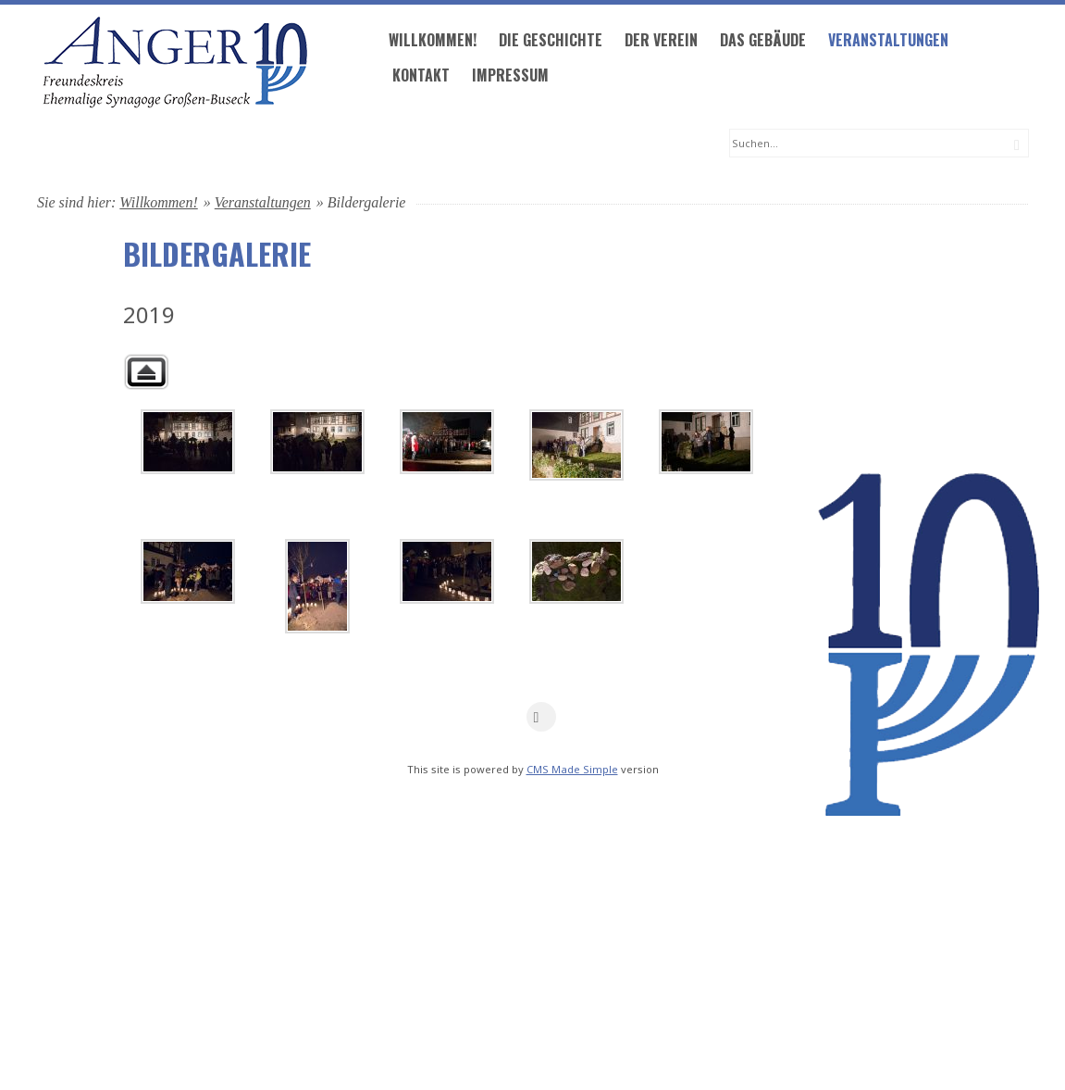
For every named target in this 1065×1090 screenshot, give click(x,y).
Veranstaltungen (583, 144)
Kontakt (115, 180)
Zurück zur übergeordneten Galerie (146, 441)
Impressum (205, 180)
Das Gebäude (458, 144)
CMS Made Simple (572, 839)
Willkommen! (127, 144)
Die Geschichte (245, 144)
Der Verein (355, 144)
